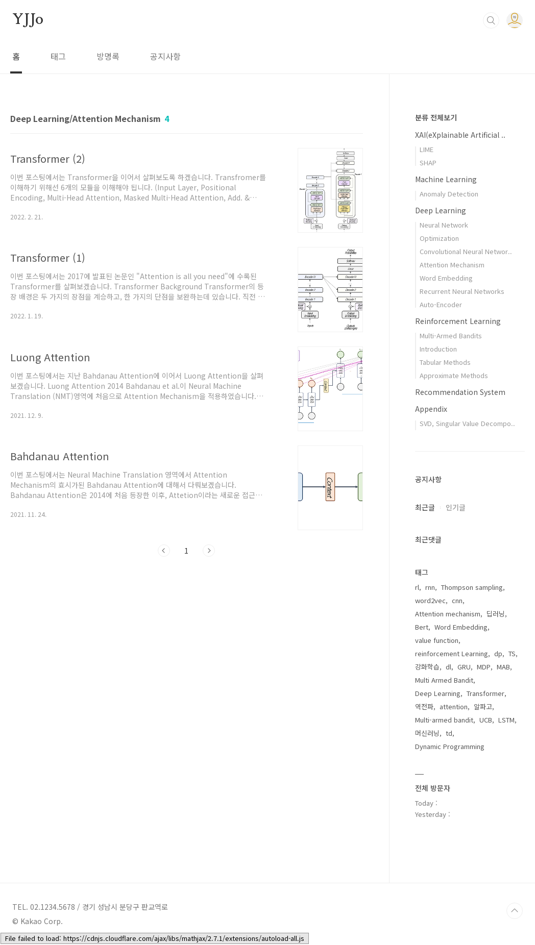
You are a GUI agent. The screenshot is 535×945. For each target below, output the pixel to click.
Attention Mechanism (452, 264)
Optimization (439, 238)
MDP (484, 667)
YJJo (27, 20)
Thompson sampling (472, 587)
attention (454, 706)
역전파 (424, 706)
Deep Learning (440, 210)
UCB (485, 720)
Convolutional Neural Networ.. (466, 251)
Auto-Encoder (441, 304)
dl (448, 667)
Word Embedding (446, 278)
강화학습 (427, 667)
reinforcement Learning (451, 653)
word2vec (430, 600)
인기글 (456, 507)
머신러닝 (427, 733)
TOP (514, 911)
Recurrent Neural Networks (462, 291)
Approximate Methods (454, 375)
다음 (209, 550)
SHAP (428, 162)
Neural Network (444, 225)
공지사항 (165, 56)
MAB (503, 667)
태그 (58, 56)
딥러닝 (496, 613)
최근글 (425, 507)
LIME (426, 149)
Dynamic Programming (449, 746)
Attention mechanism (447, 613)
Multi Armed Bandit (444, 680)
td (449, 733)
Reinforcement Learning (458, 321)
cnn (457, 600)
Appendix (431, 409)
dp (498, 653)
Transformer (485, 693)
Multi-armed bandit (444, 720)
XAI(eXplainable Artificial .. (460, 135)
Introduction (438, 349)
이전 (164, 550)
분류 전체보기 (436, 117)
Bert (421, 627)
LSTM (506, 720)
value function (436, 640)
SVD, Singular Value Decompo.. (467, 423)
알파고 (483, 706)
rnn (430, 587)
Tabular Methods (445, 362)
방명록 (107, 56)
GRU (464, 667)
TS (512, 653)
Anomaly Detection (449, 193)
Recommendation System (460, 392)
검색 (491, 20)
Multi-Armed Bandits (451, 335)
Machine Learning (446, 179)
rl (417, 587)
